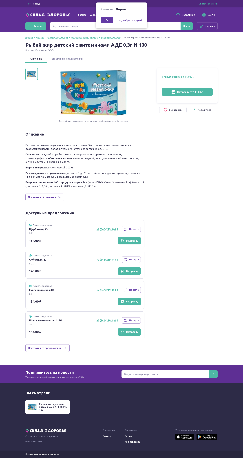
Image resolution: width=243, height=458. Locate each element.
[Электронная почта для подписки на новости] (165, 374)
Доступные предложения (67, 58)
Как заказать (132, 441)
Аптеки (107, 436)
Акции (94, 14)
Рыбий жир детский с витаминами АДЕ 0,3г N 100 (53, 407)
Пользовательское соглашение (42, 454)
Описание (36, 58)
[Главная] (48, 14)
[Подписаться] (213, 374)
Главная (81, 14)
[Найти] (186, 26)
